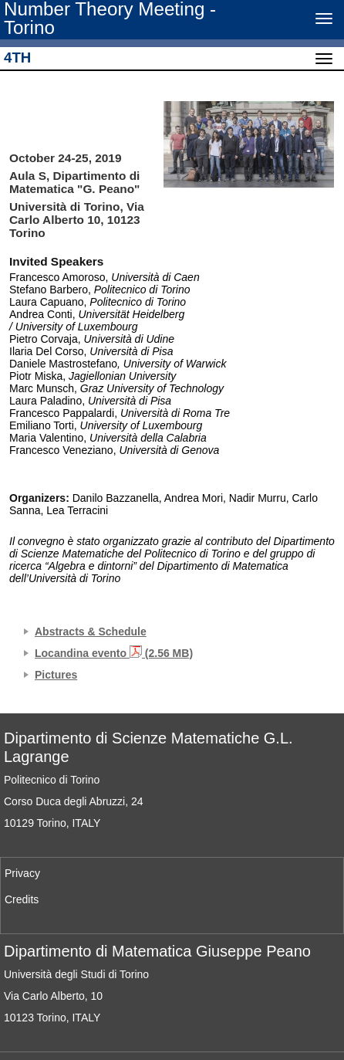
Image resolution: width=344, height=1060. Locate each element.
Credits (22, 899)
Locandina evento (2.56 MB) (114, 653)
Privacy (22, 873)
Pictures (56, 675)
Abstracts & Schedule (91, 631)
